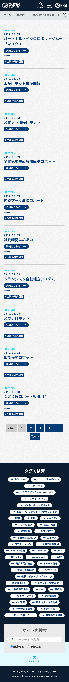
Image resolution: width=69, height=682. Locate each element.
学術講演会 (50, 596)
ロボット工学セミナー (49, 583)
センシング (20, 479)
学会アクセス (22, 672)
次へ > (35, 436)
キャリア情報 (50, 563)
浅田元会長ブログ (26, 538)
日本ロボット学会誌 (46, 602)
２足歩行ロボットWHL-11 (34, 393)
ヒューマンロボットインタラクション (36, 512)
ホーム (7, 15)
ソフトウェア (25, 525)
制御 (17, 518)
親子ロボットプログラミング (36, 576)
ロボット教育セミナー (23, 615)
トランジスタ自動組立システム (34, 275)
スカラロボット (34, 314)
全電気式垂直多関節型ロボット (34, 158)
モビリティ (37, 486)
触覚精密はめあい (34, 236)
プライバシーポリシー (46, 672)
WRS (59, 557)
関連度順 (17, 646)
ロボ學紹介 (21, 15)
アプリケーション (36, 499)
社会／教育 (49, 525)
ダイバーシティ (25, 596)
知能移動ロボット (34, 353)
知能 (33, 518)
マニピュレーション (48, 479)
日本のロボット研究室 (42, 15)
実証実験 (25, 531)
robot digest (39, 557)
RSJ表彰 (20, 602)
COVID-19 (50, 570)
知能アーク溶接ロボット (34, 197)
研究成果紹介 (19, 583)
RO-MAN (16, 557)
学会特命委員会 (24, 609)
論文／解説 (47, 531)
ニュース (51, 538)
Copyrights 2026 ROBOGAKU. (34, 676)
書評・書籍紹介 (25, 570)
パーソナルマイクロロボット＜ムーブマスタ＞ (34, 37)
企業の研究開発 (15, 61)
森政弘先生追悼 (54, 615)
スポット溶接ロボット (34, 118)
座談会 (58, 589)
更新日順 (34, 646)
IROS (60, 550)
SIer (41, 589)
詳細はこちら (13, 50)
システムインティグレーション (36, 492)
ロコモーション (23, 544)
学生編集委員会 (19, 589)
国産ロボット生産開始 (34, 79)
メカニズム (52, 518)
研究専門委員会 (24, 563)
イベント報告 (18, 550)
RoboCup (41, 550)
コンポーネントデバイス (37, 505)
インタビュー (50, 609)
